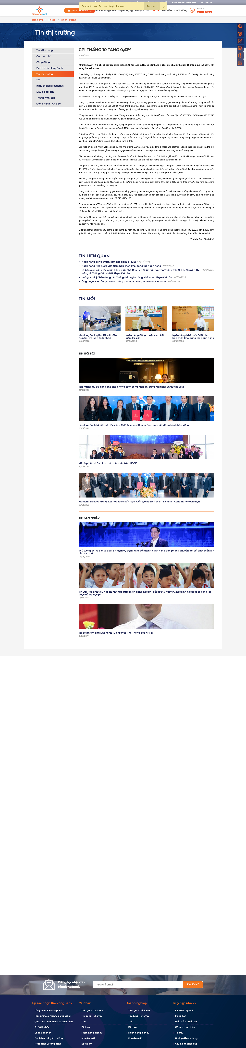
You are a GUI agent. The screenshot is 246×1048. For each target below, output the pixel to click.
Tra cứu (179, 1032)
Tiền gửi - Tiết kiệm (92, 1010)
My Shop (206, 2)
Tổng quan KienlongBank (49, 1010)
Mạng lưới (180, 1016)
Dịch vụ (85, 1027)
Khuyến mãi (142, 10)
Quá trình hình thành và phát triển (54, 1021)
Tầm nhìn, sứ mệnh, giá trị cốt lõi (53, 1016)
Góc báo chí (43, 56)
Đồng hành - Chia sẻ (48, 103)
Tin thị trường (44, 74)
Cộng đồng (43, 62)
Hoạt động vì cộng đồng (48, 1043)
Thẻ (83, 1021)
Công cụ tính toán (185, 1027)
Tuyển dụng (125, 10)
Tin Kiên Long (44, 50)
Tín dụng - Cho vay (91, 1016)
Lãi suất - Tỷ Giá (184, 1010)
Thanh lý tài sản (45, 97)
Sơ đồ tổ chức (42, 1027)
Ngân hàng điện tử (91, 1032)
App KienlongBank (184, 2)
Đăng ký (193, 984)
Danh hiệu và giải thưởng (49, 1038)
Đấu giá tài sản (45, 91)
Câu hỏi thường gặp (186, 1043)
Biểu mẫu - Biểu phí (186, 1021)
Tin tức (155, 10)
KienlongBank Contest (49, 85)
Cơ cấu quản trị (43, 1032)
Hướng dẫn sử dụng (186, 1038)
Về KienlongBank (105, 10)
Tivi (38, 80)
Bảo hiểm (86, 1043)
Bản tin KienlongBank (49, 68)
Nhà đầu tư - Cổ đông (174, 10)
